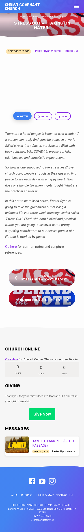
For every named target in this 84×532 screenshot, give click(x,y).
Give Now (42, 414)
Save (62, 116)
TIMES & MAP (45, 495)
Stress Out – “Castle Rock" (44, 279)
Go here (11, 247)
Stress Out (71, 50)
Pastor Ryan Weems (48, 50)
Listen (43, 116)
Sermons (33, 16)
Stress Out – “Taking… (53, 16)
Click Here (11, 359)
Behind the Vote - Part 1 (40, 300)
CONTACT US (64, 495)
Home (22, 16)
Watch (22, 116)
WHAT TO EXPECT (22, 495)
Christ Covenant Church (22, 6)
